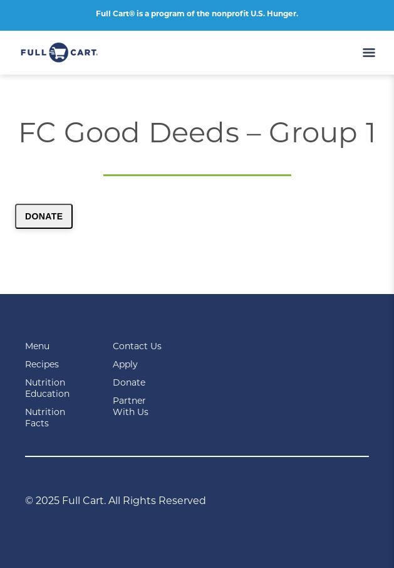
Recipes (42, 364)
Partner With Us (130, 406)
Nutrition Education (47, 388)
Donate (44, 216)
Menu (37, 346)
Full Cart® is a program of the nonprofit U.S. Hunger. (197, 13)
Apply (125, 364)
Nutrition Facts (45, 417)
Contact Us (137, 346)
